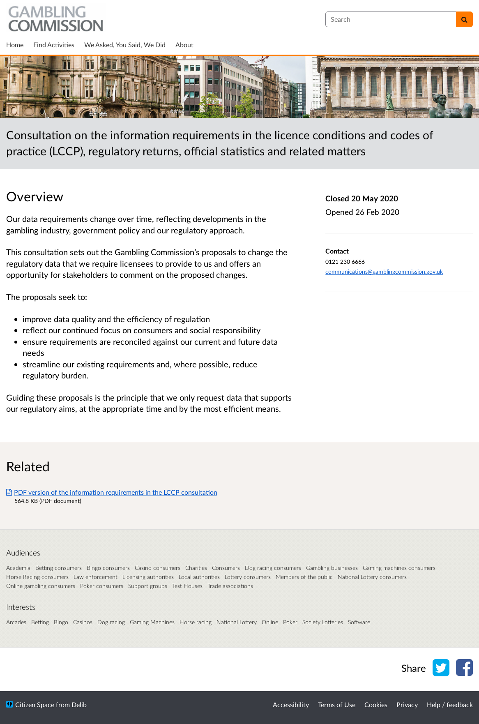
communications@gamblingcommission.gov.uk (384, 271)
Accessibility (291, 704)
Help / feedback (450, 704)
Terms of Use (336, 704)
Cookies (375, 704)
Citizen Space (34, 704)
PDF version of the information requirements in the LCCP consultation (111, 492)
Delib (79, 704)
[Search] (464, 19)
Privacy (407, 704)
